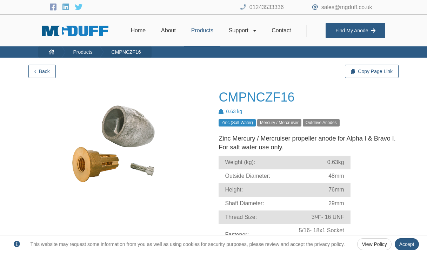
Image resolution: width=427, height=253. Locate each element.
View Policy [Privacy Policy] (374, 244)
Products (82, 52)
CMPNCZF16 (126, 52)
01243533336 (266, 7)
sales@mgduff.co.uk (346, 7)
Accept (406, 244)
